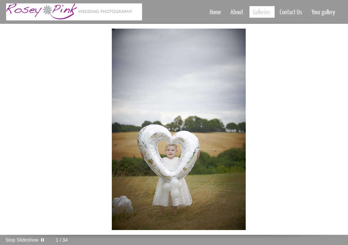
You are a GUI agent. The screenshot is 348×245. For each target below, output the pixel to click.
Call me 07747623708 (333, 240)
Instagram (323, 240)
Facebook (313, 240)
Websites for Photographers (343, 240)
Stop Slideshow (21, 240)
